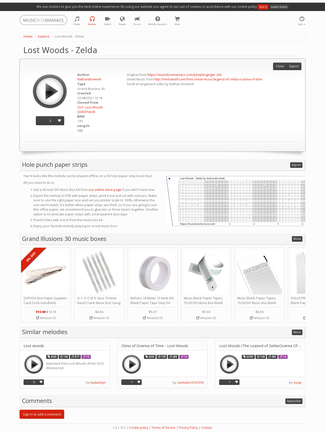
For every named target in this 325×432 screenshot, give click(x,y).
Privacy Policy (188, 427)
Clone (280, 66)
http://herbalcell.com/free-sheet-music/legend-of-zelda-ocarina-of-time (208, 79)
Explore (43, 36)
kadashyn (98, 382)
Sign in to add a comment (42, 414)
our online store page (105, 189)
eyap (297, 382)
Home (28, 36)
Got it (263, 7)
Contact (206, 427)
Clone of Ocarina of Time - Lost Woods (154, 346)
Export (294, 66)
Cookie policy (138, 427)
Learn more (279, 7)
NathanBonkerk (89, 79)
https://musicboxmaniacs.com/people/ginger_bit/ (184, 74)
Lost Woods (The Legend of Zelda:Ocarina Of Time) (260, 346)
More (297, 239)
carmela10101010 (190, 382)
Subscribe (294, 401)
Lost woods (34, 346)
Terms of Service (163, 427)
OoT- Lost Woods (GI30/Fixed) (90, 109)
